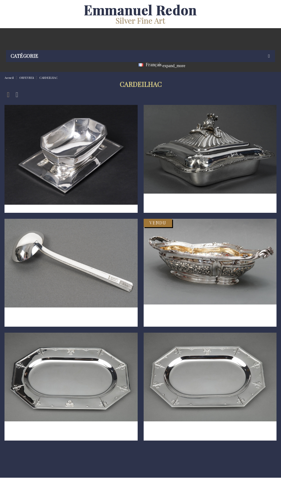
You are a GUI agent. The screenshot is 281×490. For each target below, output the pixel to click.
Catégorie (24, 56)
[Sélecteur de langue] (153, 65)
